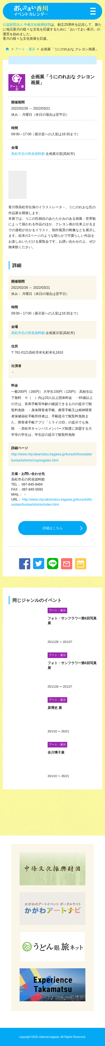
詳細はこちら (53, 528)
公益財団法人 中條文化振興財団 (27, 25)
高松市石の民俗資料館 (28, 154)
